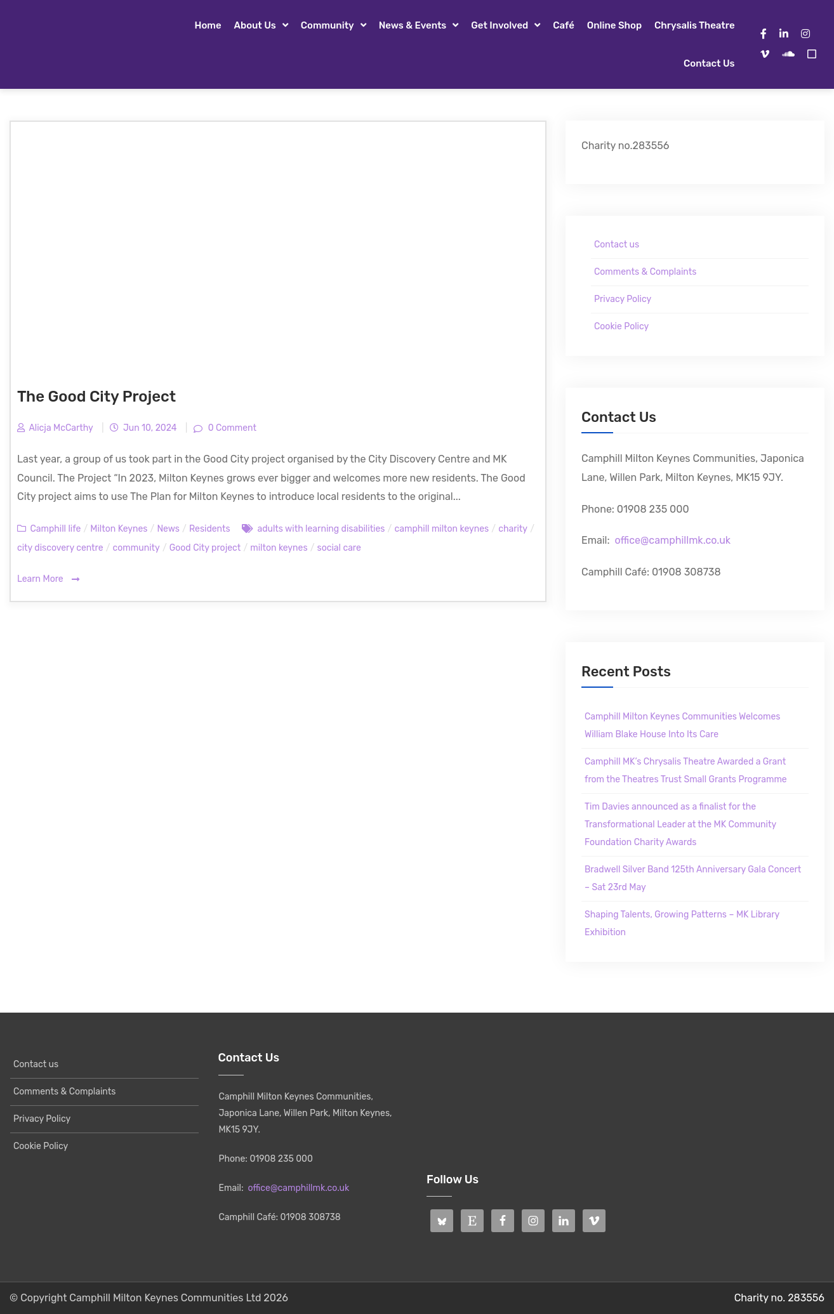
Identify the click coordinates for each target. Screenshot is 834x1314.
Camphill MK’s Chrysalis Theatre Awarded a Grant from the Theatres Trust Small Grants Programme (686, 770)
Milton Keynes (118, 528)
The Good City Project (96, 396)
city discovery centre (60, 547)
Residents (209, 528)
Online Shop (614, 25)
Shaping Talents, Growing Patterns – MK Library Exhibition (682, 923)
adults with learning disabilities (321, 528)
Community (327, 25)
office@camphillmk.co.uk (672, 540)
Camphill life (55, 528)
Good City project (205, 547)
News (168, 528)
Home (208, 25)
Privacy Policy (622, 299)
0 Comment (231, 428)
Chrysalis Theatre (694, 25)
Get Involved (499, 25)
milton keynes (278, 547)
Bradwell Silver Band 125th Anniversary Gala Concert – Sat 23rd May (693, 878)
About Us (255, 25)
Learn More (48, 579)
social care (339, 547)
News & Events (413, 25)
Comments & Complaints (645, 271)
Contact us (709, 63)
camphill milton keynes (441, 528)
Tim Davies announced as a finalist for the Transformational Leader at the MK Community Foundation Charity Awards (680, 824)
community (136, 547)
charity (512, 528)
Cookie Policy (621, 326)
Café (563, 25)
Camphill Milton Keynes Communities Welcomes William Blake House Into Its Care (682, 725)
